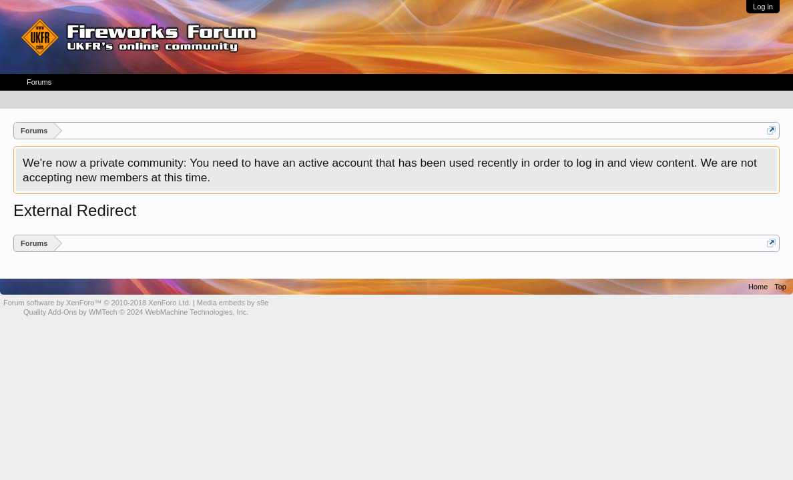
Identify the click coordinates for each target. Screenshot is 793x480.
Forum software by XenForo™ (97, 303)
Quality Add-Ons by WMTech (135, 312)
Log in (763, 7)
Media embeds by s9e (233, 303)
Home (758, 287)
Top (780, 287)
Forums (39, 82)
